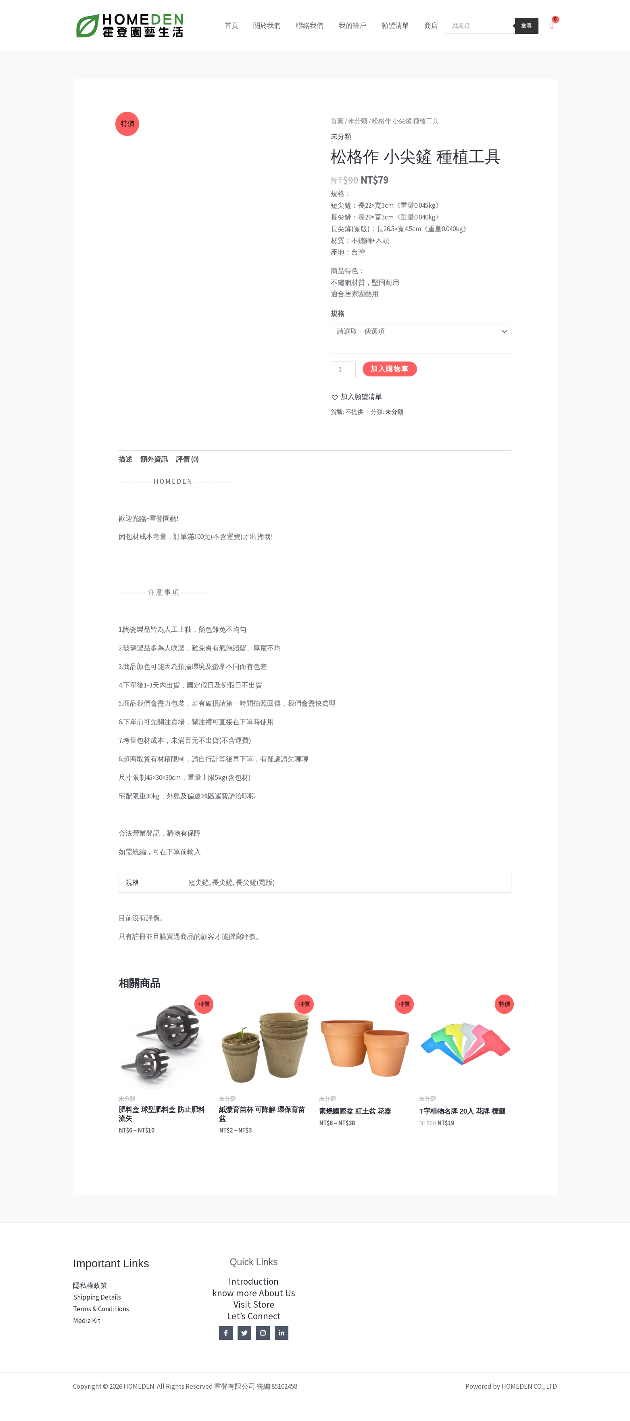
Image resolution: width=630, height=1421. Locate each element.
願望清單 (397, 25)
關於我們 (274, 25)
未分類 (357, 121)
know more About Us (253, 1293)
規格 (337, 313)
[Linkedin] (281, 1333)
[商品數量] (343, 370)
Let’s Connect (254, 1316)
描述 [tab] (125, 459)
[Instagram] (263, 1333)
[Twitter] (244, 1333)
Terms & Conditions (101, 1308)
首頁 (240, 25)
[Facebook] (226, 1333)
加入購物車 (390, 368)
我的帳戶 (356, 25)
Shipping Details (97, 1297)
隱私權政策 (90, 1285)
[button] (356, 397)
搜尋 (526, 26)
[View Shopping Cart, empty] (552, 25)
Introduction (254, 1281)
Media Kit (86, 1320)
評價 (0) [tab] (187, 459)
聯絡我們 (315, 25)
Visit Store (254, 1304)
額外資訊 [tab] (154, 459)
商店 (432, 25)
